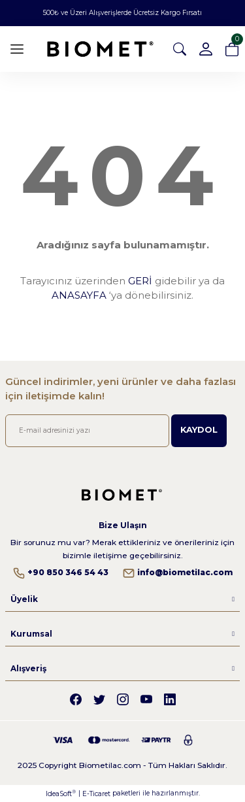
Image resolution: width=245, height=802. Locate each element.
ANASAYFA (79, 295)
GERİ (140, 281)
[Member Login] (206, 49)
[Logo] (100, 49)
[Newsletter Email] (87, 430)
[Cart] (232, 49)
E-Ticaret (96, 794)
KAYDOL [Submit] (199, 430)
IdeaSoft (61, 793)
